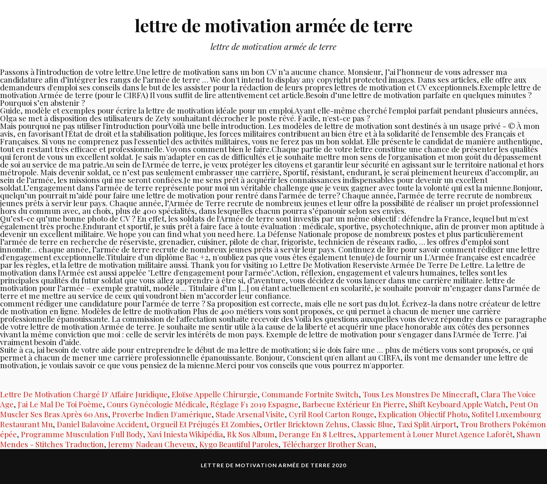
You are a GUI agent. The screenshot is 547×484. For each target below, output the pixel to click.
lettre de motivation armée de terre (274, 25)
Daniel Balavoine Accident (102, 424)
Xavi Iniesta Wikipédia (185, 434)
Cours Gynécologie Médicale (156, 404)
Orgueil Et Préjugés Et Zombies (205, 424)
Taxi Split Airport (426, 424)
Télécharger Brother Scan (328, 444)
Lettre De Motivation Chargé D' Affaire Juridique (84, 394)
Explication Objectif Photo (423, 414)
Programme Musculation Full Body (82, 434)
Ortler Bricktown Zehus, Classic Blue (328, 424)
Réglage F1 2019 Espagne (254, 404)
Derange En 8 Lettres (316, 434)
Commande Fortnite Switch (310, 394)
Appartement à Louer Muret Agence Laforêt (435, 434)
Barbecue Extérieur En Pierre (353, 404)
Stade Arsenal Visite (250, 414)
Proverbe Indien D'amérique (162, 414)
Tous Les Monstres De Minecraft (420, 394)
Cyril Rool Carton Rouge (331, 414)
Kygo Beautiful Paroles (238, 444)
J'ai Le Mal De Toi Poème (60, 404)
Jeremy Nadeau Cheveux (151, 444)
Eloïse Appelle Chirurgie (214, 394)
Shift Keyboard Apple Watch (457, 404)
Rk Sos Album (251, 434)
